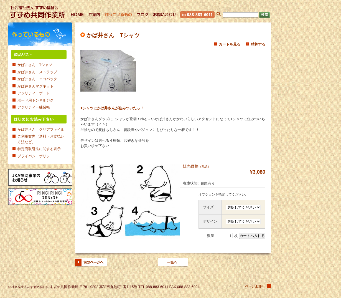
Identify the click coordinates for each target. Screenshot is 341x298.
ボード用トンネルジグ (35, 100)
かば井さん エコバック (37, 79)
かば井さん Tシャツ (34, 65)
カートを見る (229, 44)
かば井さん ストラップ (37, 72)
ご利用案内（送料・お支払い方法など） (40, 139)
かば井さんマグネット (35, 86)
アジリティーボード (33, 93)
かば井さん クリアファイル (40, 129)
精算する (258, 44)
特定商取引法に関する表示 (39, 149)
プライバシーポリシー (35, 156)
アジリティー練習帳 (33, 107)
